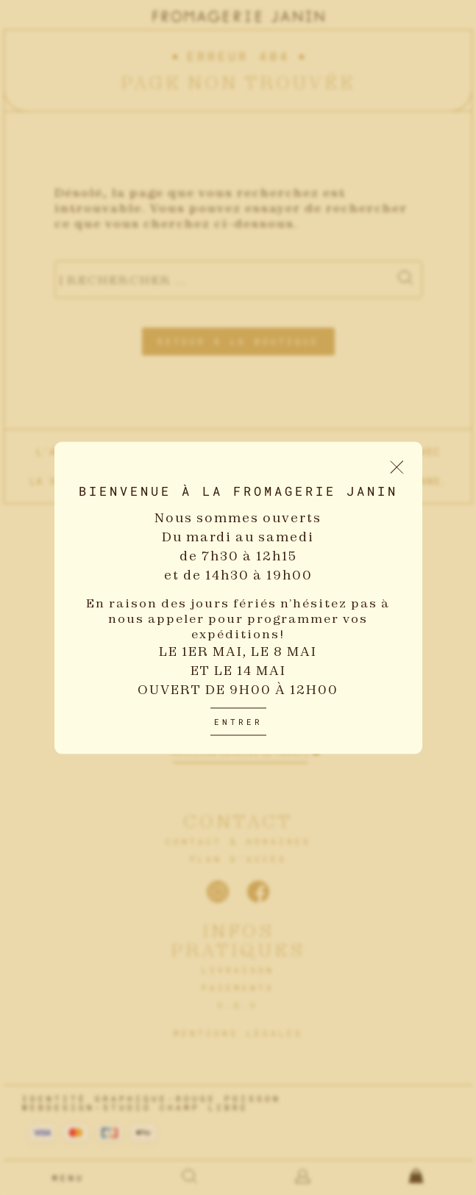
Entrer (238, 720)
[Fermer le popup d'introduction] (397, 467)
